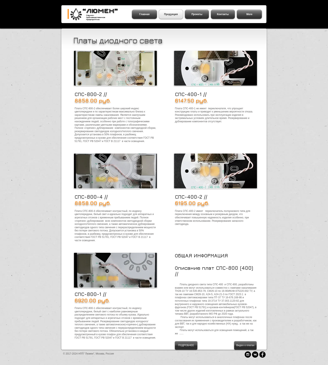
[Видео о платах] (245, 345)
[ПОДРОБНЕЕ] (186, 345)
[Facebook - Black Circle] (262, 354)
